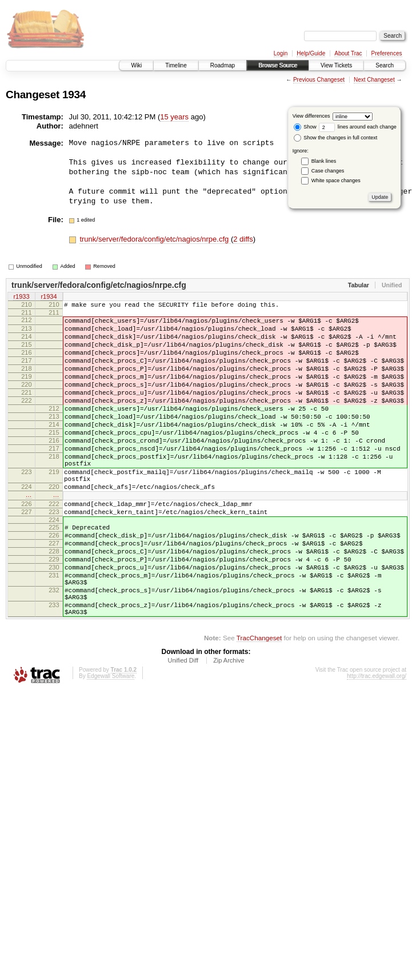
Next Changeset (374, 80)
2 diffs (243, 239)
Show (305, 127)
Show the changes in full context (336, 138)
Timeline (175, 65)
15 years (174, 117)
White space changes (336, 180)
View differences (311, 116)
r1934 (49, 297)
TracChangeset (259, 704)
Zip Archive (228, 727)
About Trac (348, 53)
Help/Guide (311, 53)
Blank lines (324, 161)
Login (280, 53)
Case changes (328, 171)
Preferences (386, 53)
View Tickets (336, 65)
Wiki (136, 65)
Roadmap (222, 65)
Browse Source (277, 65)
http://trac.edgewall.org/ (376, 743)
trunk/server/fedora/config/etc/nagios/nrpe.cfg (154, 239)
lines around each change (358, 127)
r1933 (21, 297)
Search (384, 65)
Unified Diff (182, 727)
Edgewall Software (110, 743)
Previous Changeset (319, 80)
